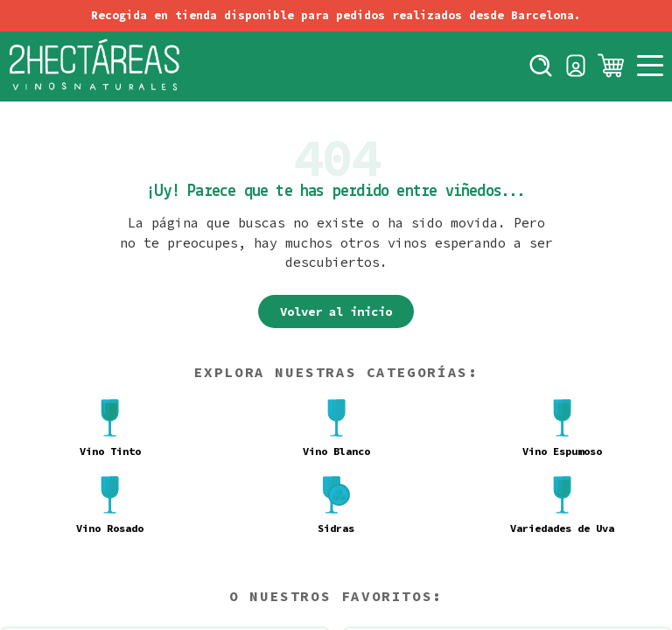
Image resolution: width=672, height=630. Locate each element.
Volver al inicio (336, 311)
